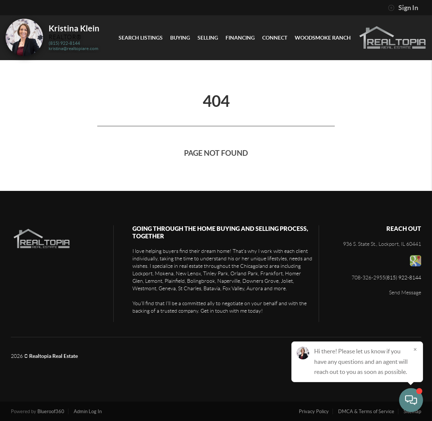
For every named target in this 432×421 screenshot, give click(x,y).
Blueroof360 (50, 411)
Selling (207, 38)
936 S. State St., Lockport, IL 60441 (382, 244)
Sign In (403, 8)
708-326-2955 (368, 278)
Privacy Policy (314, 411)
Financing (240, 38)
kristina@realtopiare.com (73, 48)
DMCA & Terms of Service (366, 411)
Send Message (405, 292)
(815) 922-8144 (64, 43)
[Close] (415, 349)
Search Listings (141, 38)
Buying (180, 38)
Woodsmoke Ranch (323, 38)
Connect (274, 38)
